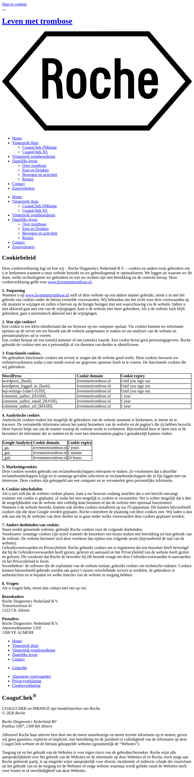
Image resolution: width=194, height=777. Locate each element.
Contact (18, 184)
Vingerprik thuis (25, 143)
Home (17, 138)
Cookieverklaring (26, 685)
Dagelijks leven (24, 161)
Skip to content (14, 4)
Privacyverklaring (26, 681)
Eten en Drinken (35, 170)
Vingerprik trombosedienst (33, 156)
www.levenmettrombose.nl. (70, 282)
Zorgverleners (23, 188)
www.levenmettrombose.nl (47, 295)
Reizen (27, 179)
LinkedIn (19, 668)
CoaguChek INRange (39, 147)
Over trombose (34, 165)
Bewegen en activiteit (39, 174)
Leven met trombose (37, 21)
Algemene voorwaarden (31, 676)
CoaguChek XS (34, 152)
